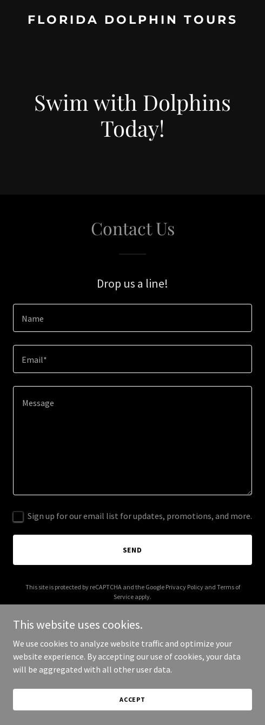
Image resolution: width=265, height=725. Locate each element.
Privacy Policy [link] (184, 587)
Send (133, 550)
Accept (132, 699)
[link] (132, 20)
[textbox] (132, 318)
